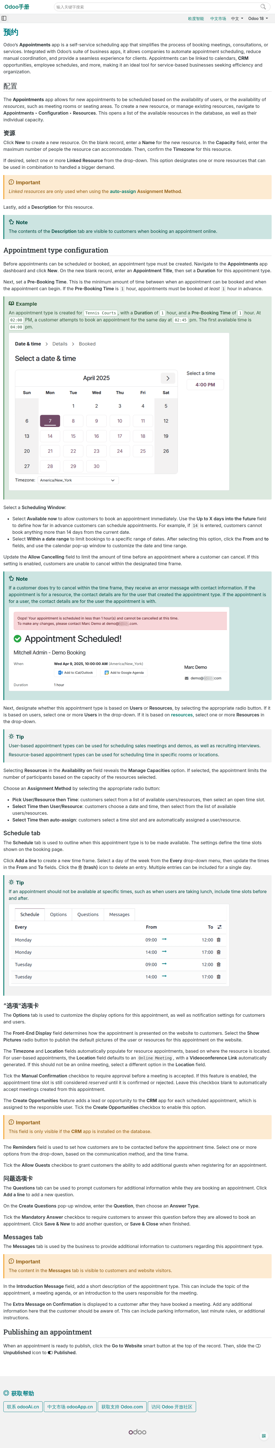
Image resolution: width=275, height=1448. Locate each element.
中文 (235, 18)
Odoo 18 (256, 18)
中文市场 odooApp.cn (70, 1407)
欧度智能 (196, 18)
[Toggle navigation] (4, 18)
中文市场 (218, 18)
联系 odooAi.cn (23, 1407)
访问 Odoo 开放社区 (171, 1407)
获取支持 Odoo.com (122, 1407)
